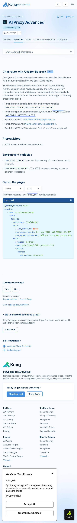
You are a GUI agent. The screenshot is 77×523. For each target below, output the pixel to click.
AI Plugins (7, 441)
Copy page (10, 33)
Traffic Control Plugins (13, 456)
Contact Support (12, 350)
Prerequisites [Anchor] (11, 138)
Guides (28, 39)
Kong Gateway (46, 412)
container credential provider (38, 119)
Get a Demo (34, 394)
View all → (8, 460)
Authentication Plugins (13, 448)
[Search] (58, 4)
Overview (7, 39)
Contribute (10, 329)
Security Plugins (10, 452)
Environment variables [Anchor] (17, 154)
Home (5, 17)
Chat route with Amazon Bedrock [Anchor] (28, 71)
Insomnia (44, 423)
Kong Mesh (45, 419)
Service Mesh (9, 423)
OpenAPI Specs (47, 427)
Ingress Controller (48, 431)
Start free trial (16, 394)
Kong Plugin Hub (16, 17)
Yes (7, 289)
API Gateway (9, 416)
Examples (18, 39)
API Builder (8, 427)
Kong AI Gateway (48, 416)
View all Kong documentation (16, 305)
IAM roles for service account (39, 123)
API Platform (8, 412)
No (15, 289)
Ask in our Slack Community (17, 346)
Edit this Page (26, 299)
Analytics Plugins (10, 445)
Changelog (63, 39)
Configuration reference (44, 39)
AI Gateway (8, 419)
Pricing (6, 431)
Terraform (44, 452)
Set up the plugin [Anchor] (14, 182)
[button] (70, 200)
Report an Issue (10, 299)
